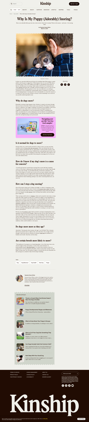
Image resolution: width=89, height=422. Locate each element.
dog (18, 262)
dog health (33, 262)
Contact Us (45, 374)
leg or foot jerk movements (31, 148)
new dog (41, 262)
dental (23, 113)
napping (20, 87)
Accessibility (30, 377)
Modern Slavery (46, 377)
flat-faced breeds (30, 247)
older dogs (42, 233)
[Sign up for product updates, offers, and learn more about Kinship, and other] (77, 373)
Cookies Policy (31, 374)
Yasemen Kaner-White (45, 27)
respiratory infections (21, 203)
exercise (30, 192)
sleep (28, 83)
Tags (17, 259)
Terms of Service (14, 372)
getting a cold (27, 211)
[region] (44, 419)
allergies (33, 196)
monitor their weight (44, 189)
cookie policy (45, 418)
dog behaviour (24, 262)
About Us (44, 372)
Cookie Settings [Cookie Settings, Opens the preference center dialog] (81, 418)
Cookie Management (32, 372)
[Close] (87, 418)
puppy (47, 262)
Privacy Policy (14, 374)
